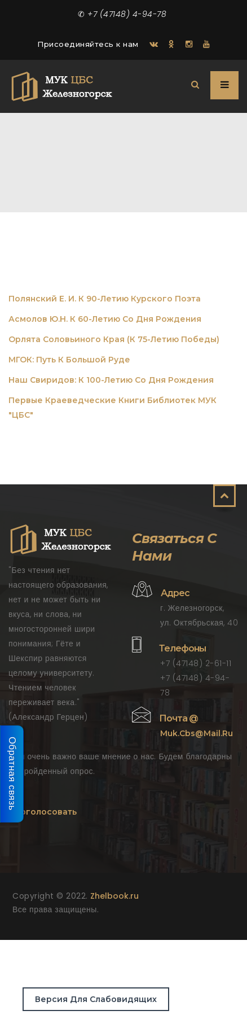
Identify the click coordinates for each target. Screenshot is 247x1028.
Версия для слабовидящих (96, 999)
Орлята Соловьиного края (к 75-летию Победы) (113, 339)
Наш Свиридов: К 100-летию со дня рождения (111, 380)
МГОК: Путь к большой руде (69, 360)
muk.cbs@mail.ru (196, 733)
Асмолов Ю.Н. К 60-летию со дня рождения (104, 319)
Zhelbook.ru (114, 896)
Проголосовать (42, 812)
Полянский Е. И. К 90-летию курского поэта (104, 299)
